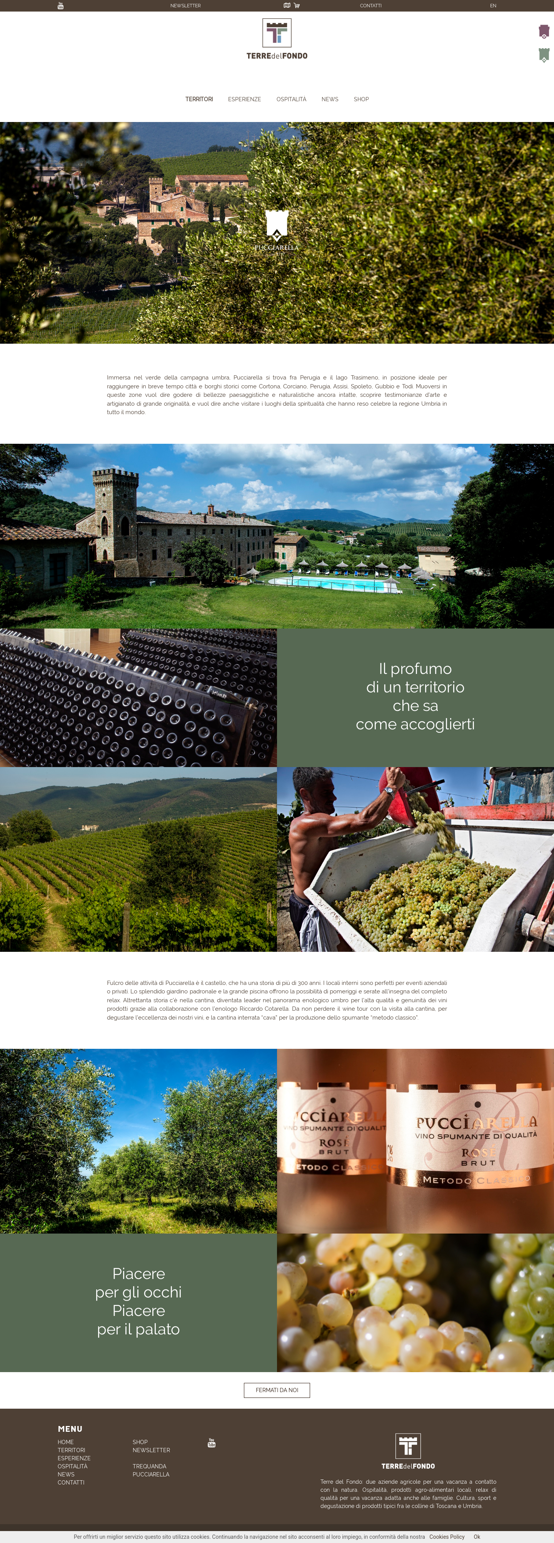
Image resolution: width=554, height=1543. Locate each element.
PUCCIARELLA (151, 1474)
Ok (477, 1537)
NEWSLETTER (185, 5)
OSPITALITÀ (291, 99)
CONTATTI (371, 5)
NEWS (330, 99)
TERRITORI (199, 99)
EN (493, 5)
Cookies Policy (446, 1537)
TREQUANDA (149, 1466)
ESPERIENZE (244, 99)
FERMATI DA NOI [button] (277, 1390)
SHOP (361, 99)
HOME (66, 1442)
